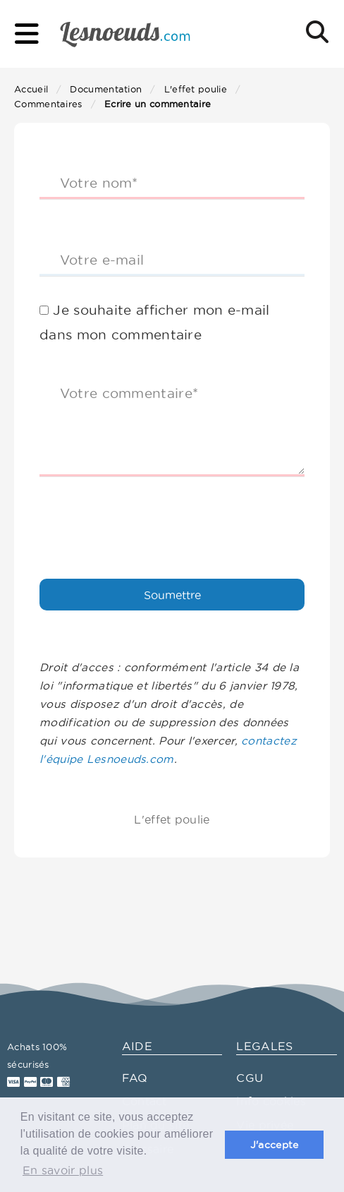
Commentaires (48, 104)
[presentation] (146, 515)
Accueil (31, 89)
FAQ (135, 1077)
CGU (249, 1077)
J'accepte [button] (274, 1144)
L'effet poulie (195, 89)
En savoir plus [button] (63, 1170)
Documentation (106, 89)
